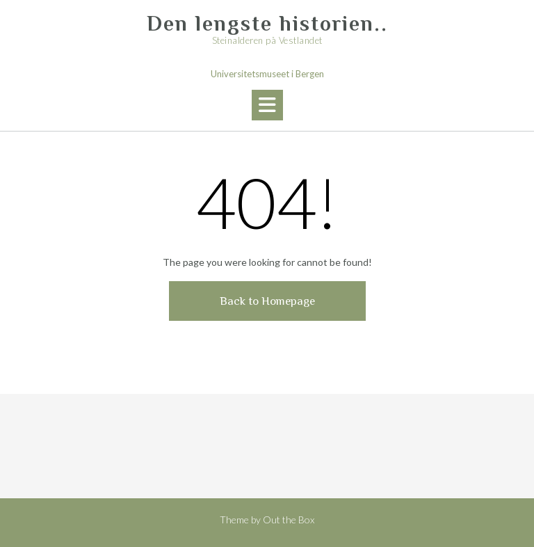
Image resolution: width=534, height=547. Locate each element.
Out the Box (288, 519)
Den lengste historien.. (267, 23)
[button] (267, 105)
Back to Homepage (267, 301)
